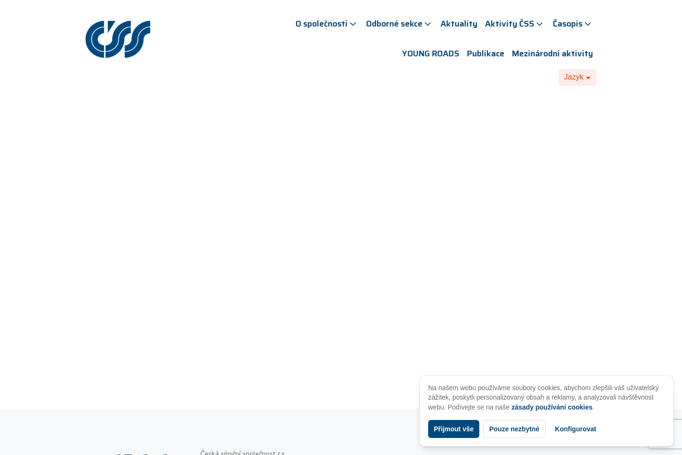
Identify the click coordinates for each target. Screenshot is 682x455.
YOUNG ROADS (430, 53)
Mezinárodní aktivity (552, 53)
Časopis (573, 23)
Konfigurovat (575, 429)
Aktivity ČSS (515, 23)
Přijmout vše (454, 429)
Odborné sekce (399, 23)
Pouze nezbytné (514, 429)
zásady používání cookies (552, 407)
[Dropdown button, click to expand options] (577, 77)
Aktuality (458, 23)
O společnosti (327, 23)
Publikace (485, 53)
